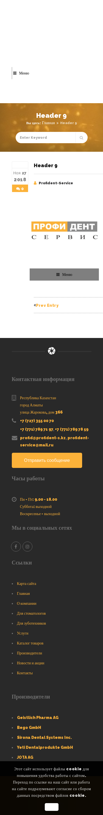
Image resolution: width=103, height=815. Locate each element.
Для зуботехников (31, 623)
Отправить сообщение (47, 460)
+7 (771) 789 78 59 (71, 429)
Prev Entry (46, 305)
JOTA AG (25, 757)
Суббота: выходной (36, 506)
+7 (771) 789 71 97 (36, 429)
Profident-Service (56, 183)
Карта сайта (26, 583)
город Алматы (31, 405)
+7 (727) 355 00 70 (37, 421)
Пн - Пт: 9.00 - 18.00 (38, 499)
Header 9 (45, 165)
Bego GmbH (29, 727)
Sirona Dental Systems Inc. (44, 737)
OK (51, 807)
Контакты (25, 673)
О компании (27, 603)
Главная (48, 123)
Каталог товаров (30, 643)
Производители (29, 653)
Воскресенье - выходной (40, 514)
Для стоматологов (31, 613)
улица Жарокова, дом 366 (41, 412)
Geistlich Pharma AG (38, 717)
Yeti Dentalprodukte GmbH (45, 747)
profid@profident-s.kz (43, 438)
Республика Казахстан (38, 398)
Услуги (23, 633)
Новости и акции (30, 663)
